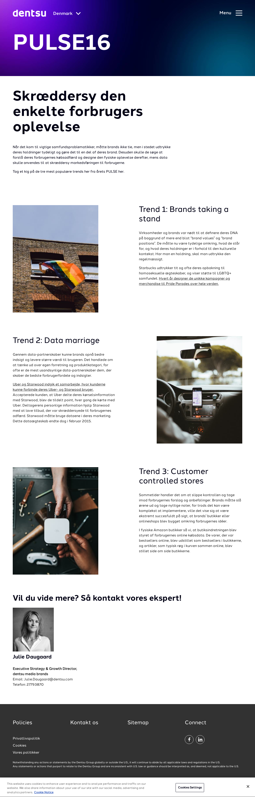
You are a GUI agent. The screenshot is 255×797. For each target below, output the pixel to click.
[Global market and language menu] (67, 13)
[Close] (248, 788)
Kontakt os (84, 723)
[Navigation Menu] (230, 13)
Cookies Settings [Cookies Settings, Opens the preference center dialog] (190, 789)
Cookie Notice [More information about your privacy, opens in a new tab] (44, 794)
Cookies (19, 745)
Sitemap (138, 723)
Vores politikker (26, 752)
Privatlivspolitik (26, 738)
